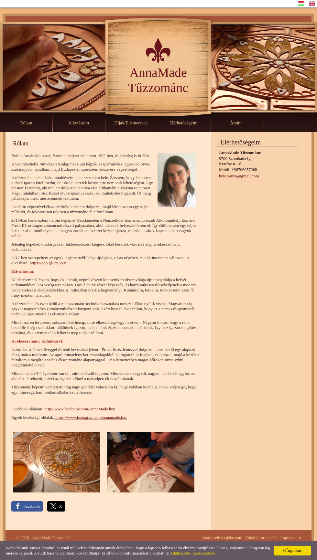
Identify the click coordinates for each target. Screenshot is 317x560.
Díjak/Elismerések (131, 123)
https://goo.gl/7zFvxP (47, 262)
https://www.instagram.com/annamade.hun (90, 417)
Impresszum (290, 537)
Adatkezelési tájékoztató (221, 537)
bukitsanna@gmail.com (239, 176)
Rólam (26, 123)
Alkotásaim (78, 123)
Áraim (236, 123)
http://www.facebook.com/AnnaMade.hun (80, 409)
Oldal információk (261, 537)
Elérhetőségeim (183, 123)
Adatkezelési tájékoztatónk (192, 553)
